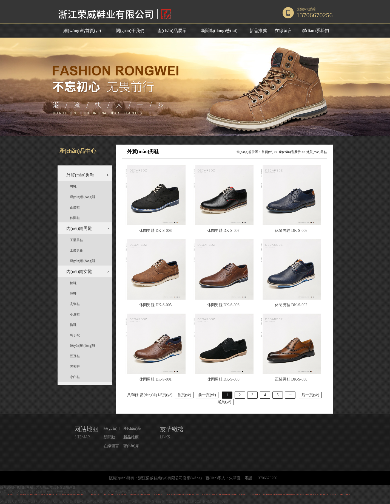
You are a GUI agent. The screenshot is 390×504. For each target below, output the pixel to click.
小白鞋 (75, 377)
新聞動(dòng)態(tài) (219, 30)
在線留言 (283, 30)
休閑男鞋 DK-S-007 (223, 231)
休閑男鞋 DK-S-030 (223, 379)
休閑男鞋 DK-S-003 (223, 305)
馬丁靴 (75, 335)
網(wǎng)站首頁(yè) (82, 30)
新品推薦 (258, 30)
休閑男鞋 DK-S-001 (155, 379)
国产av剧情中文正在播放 (143, 501)
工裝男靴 (76, 250)
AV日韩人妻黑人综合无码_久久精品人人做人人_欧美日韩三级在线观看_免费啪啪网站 (62, 501)
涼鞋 (73, 293)
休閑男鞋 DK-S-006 (291, 231)
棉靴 (73, 283)
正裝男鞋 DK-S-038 (291, 379)
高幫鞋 (75, 304)
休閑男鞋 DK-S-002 (291, 305)
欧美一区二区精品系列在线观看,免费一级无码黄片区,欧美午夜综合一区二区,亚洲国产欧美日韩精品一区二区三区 (82, 492)
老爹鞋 (75, 366)
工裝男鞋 (76, 240)
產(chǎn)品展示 (172, 30)
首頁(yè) (267, 152)
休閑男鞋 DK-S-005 (155, 305)
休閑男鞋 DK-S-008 (155, 231)
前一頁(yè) (207, 395)
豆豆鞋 (75, 356)
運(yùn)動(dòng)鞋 (83, 197)
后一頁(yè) (310, 395)
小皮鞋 (75, 314)
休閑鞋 (75, 218)
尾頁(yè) (224, 402)
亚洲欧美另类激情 (215, 501)
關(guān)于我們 (130, 30)
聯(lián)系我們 (315, 30)
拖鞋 (73, 325)
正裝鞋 (75, 207)
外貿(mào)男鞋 (316, 152)
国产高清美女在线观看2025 (181, 501)
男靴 (73, 186)
